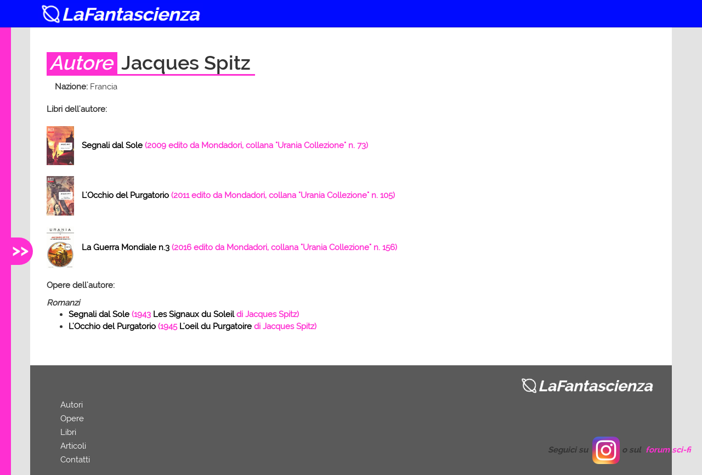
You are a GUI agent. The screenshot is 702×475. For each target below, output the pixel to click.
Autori (71, 405)
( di (184, 314)
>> (20, 249)
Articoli (73, 446)
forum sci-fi (668, 450)
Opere (72, 418)
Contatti (75, 460)
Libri (68, 432)
